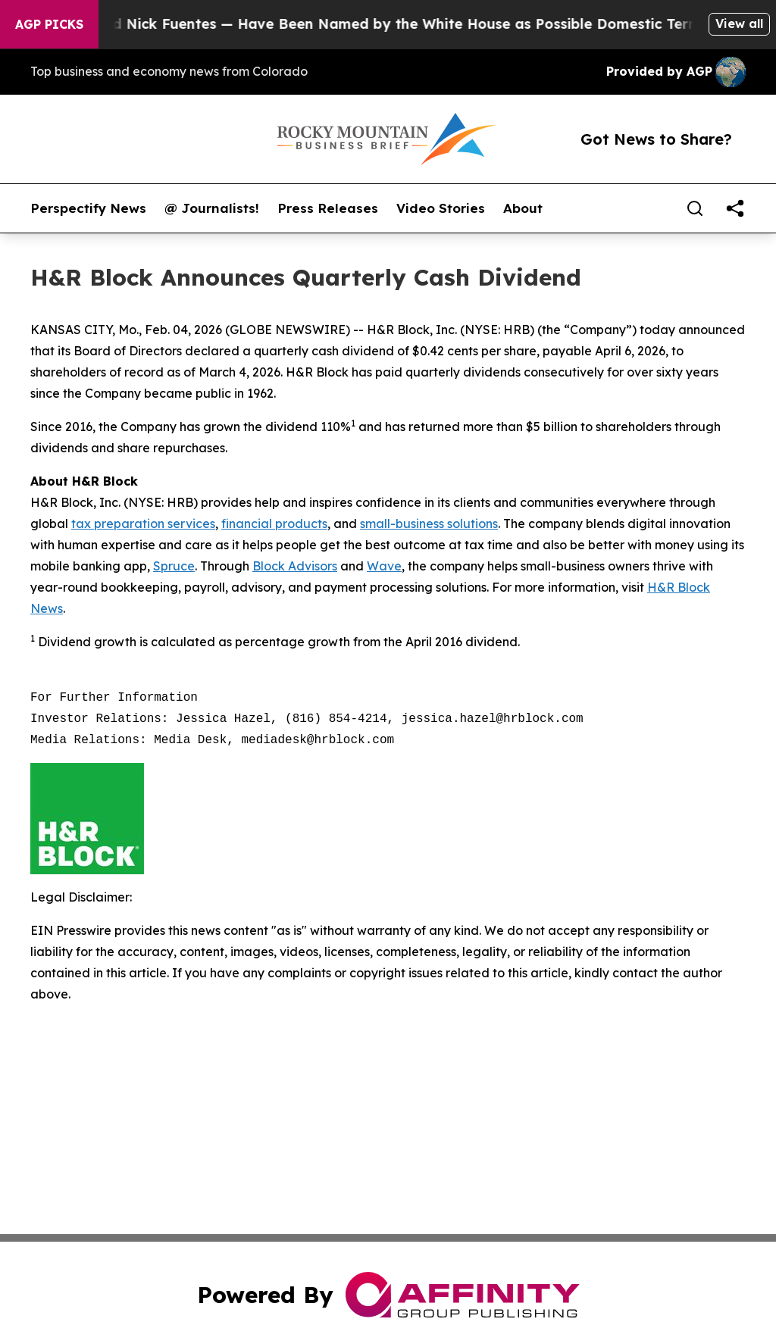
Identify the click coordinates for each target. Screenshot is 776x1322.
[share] (735, 208)
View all (739, 23)
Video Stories (440, 208)
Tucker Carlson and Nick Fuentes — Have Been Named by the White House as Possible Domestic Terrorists (378, 24)
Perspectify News (88, 208)
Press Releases (327, 208)
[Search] (695, 208)
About (523, 208)
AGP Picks (49, 24)
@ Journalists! (211, 208)
